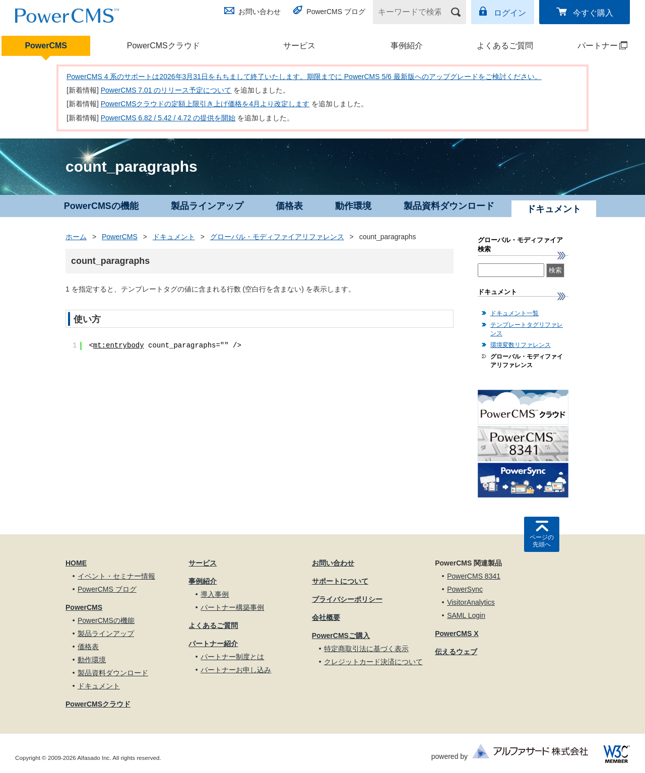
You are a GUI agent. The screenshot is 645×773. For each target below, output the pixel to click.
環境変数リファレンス (520, 344)
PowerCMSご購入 (341, 635)
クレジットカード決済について (373, 662)
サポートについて (340, 581)
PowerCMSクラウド (163, 45)
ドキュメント (174, 237)
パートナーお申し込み (236, 670)
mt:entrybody (118, 345)
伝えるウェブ (456, 652)
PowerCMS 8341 (473, 576)
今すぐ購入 (593, 13)
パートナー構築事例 (232, 607)
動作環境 (353, 206)
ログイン (510, 13)
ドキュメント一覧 (514, 313)
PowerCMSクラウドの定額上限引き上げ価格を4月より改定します (205, 104)
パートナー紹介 (213, 644)
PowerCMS (46, 45)
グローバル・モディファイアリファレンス (277, 237)
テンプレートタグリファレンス (526, 329)
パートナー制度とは (232, 657)
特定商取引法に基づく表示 (366, 649)
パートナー (593, 45)
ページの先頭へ (542, 541)
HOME (76, 563)
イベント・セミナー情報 (116, 576)
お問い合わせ (259, 12)
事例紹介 (407, 45)
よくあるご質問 (505, 45)
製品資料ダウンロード (449, 206)
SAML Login (466, 615)
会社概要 (326, 617)
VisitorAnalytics (471, 602)
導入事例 (215, 594)
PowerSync (465, 589)
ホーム (76, 237)
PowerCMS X (456, 633)
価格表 (289, 206)
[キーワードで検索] (413, 12)
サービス (299, 45)
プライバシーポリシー (347, 599)
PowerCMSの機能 (101, 206)
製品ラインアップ (207, 206)
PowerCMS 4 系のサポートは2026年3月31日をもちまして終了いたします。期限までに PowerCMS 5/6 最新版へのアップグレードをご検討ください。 (304, 77)
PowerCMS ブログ (335, 12)
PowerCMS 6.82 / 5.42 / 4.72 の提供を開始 (168, 118)
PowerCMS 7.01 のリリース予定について (166, 90)
